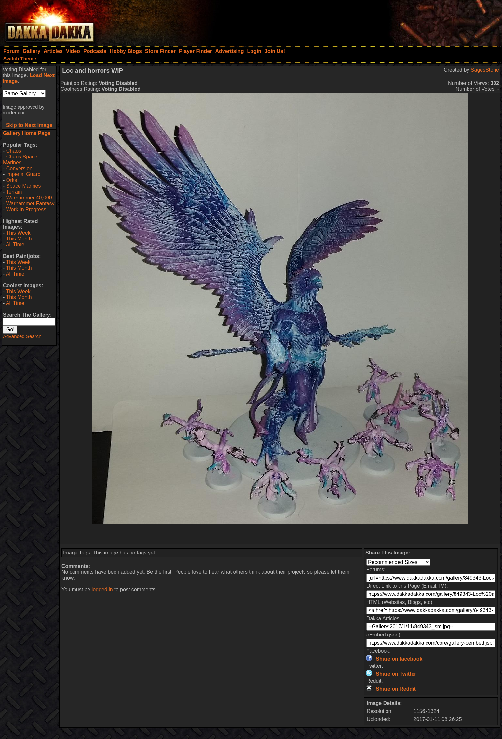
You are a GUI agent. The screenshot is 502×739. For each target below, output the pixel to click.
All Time (15, 244)
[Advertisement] (414, 21)
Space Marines (23, 186)
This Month (19, 238)
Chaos (13, 151)
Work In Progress (26, 209)
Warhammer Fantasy (30, 203)
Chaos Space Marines (20, 159)
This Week (18, 233)
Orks (11, 180)
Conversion (19, 168)
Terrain (14, 192)
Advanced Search (22, 336)
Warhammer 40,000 (29, 197)
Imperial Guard (23, 174)
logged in (102, 589)
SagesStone (485, 70)
